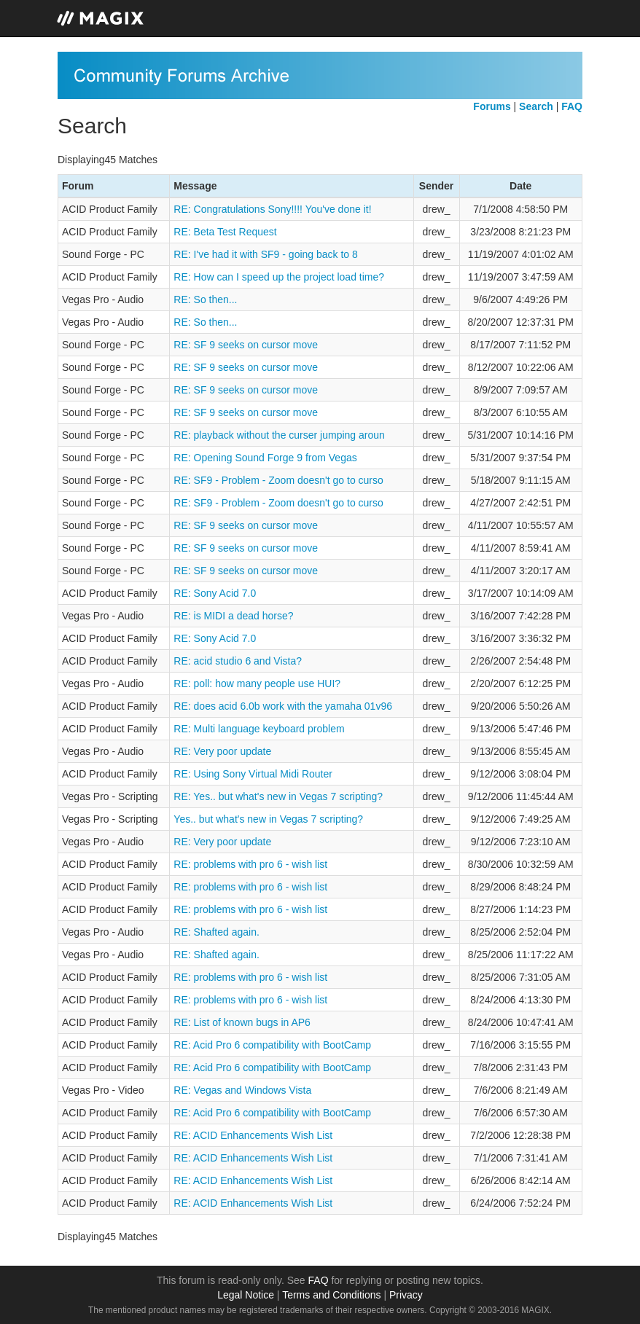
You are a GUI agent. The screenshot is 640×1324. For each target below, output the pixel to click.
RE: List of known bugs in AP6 (242, 1022)
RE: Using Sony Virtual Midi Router (252, 774)
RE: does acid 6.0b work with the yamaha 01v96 (282, 706)
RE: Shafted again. (216, 932)
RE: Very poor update (222, 751)
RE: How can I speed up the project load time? (278, 277)
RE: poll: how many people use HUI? (256, 683)
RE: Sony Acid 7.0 (214, 593)
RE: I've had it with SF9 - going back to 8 (265, 254)
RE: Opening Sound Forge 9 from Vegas (264, 457)
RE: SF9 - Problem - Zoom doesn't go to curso (278, 480)
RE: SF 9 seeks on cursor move (245, 344)
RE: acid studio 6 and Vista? (237, 661)
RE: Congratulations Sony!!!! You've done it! (272, 209)
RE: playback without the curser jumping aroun (278, 435)
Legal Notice (245, 1295)
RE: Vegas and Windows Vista (242, 1090)
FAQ (318, 1280)
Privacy (406, 1295)
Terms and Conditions (331, 1295)
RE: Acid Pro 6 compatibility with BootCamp (272, 1045)
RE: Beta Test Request (224, 232)
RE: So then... (205, 299)
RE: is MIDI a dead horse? (233, 616)
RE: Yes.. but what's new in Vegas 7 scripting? (278, 796)
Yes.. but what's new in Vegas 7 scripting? (268, 819)
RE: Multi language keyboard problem (258, 729)
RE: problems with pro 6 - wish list (250, 864)
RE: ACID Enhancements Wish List (252, 1135)
